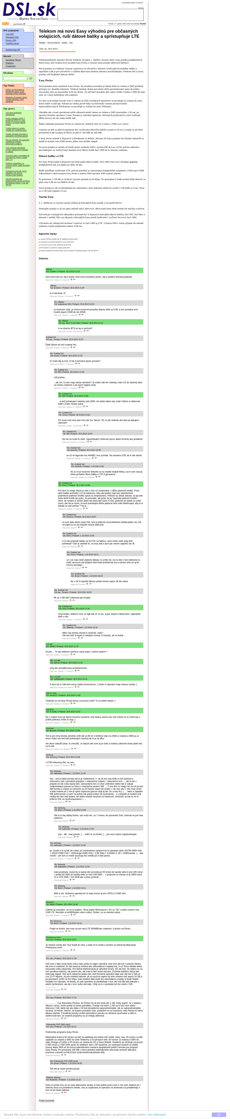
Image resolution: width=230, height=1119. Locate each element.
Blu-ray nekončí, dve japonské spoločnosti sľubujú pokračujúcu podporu (17, 142)
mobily (64, 43)
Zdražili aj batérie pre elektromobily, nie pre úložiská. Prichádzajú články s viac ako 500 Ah (18, 182)
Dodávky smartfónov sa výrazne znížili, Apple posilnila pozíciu (18, 165)
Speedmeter (10, 60)
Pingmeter (10, 63)
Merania (18, 60)
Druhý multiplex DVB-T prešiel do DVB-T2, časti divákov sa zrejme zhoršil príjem (15, 121)
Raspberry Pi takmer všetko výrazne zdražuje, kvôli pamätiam (16, 99)
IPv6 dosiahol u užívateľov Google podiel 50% (55, 248)
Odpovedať (49, 280)
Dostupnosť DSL (12, 37)
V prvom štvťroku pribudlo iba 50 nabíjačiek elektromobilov (59, 239)
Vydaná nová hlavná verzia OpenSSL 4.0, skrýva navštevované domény (16, 173)
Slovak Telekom (53, 43)
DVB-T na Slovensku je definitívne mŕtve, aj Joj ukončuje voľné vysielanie (16, 92)
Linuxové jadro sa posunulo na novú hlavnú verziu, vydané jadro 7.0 (17, 157)
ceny (71, 43)
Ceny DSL (10, 34)
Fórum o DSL (11, 40)
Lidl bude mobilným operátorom (14, 114)
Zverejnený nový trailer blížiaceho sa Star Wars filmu (57, 242)
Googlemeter (11, 66)
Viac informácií (156, 1115)
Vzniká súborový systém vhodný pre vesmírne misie (16, 129)
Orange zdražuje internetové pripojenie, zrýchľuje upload (17, 135)
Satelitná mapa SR (13, 50)
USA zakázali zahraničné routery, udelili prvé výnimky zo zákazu (17, 150)
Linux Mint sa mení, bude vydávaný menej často (55, 245)
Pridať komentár (46, 1100)
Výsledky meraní (12, 43)
